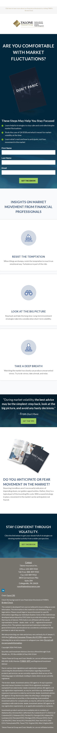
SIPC (29, 661)
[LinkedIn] (3, 590)
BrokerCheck (7, 602)
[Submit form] (28, 180)
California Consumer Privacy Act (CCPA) (25, 637)
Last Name (6, 158)
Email (4, 168)
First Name (7, 148)
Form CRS (11, 595)
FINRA (23, 661)
